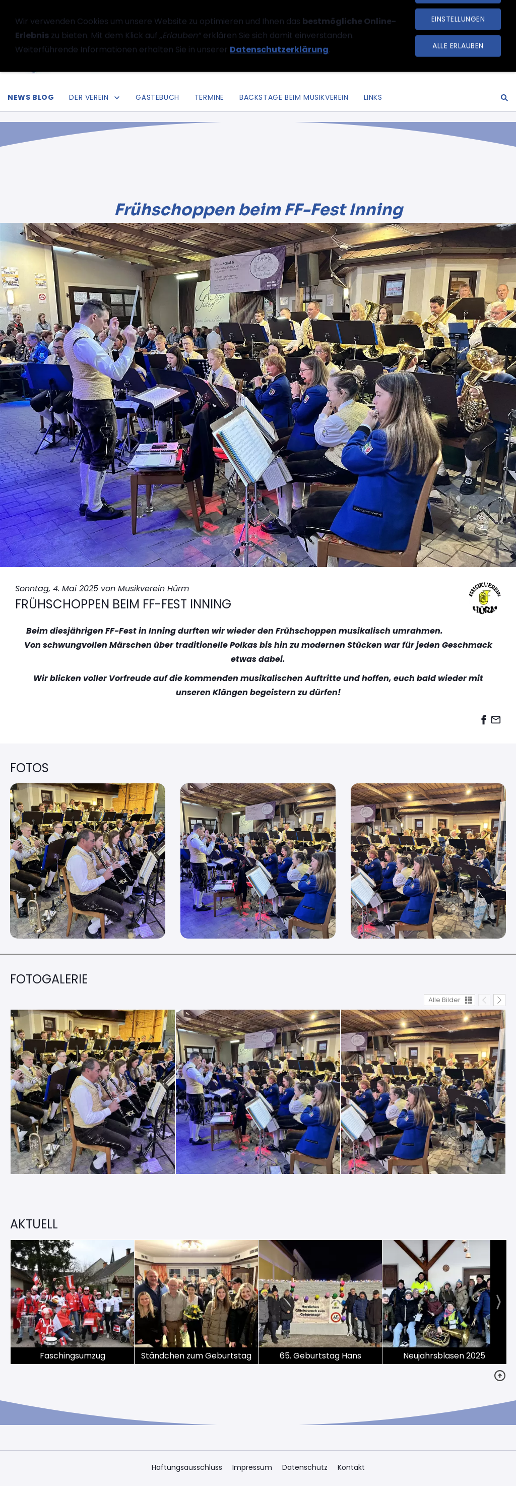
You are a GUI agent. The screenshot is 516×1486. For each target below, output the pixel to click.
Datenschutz (305, 1467)
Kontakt (351, 1467)
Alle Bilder (444, 1000)
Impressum (252, 1467)
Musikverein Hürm (153, 588)
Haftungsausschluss (187, 1467)
